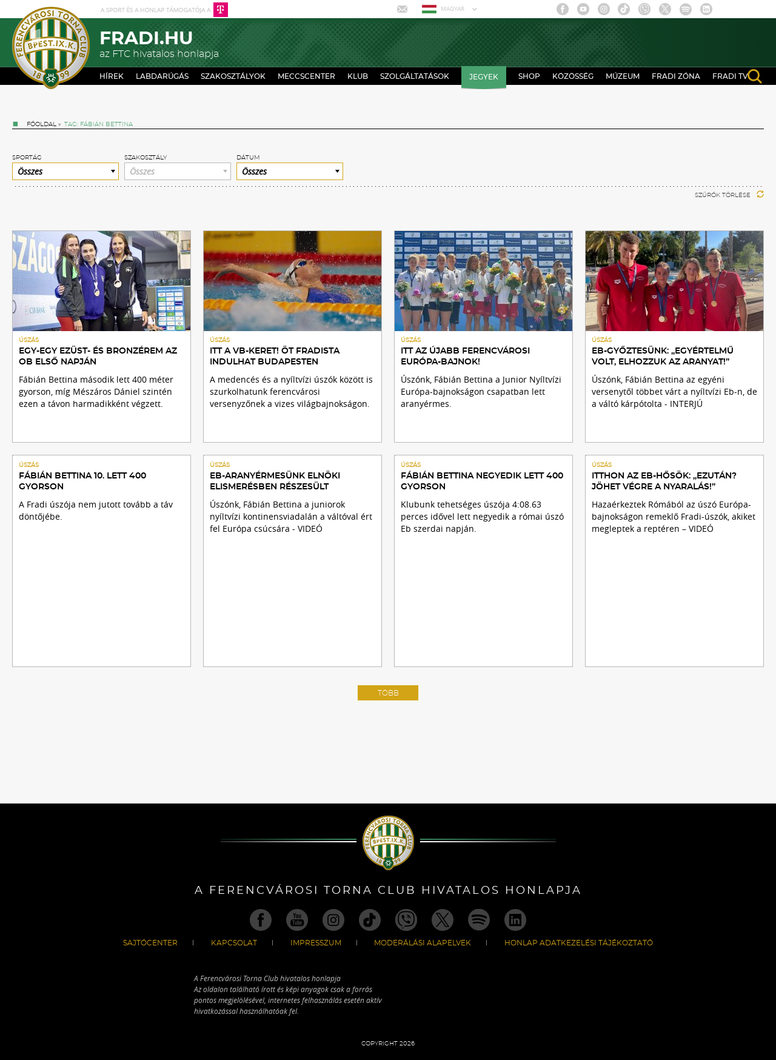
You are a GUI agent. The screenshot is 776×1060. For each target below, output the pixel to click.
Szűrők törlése (729, 195)
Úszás (29, 340)
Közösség (573, 76)
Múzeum (623, 76)
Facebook (563, 9)
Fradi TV (730, 76)
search (755, 76)
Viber (644, 9)
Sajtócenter (150, 943)
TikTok (624, 9)
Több (388, 693)
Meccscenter (306, 76)
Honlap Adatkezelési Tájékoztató (578, 943)
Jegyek (483, 77)
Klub (357, 76)
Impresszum (315, 943)
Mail (403, 9)
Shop (529, 76)
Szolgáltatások (414, 76)
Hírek (111, 76)
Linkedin (706, 9)
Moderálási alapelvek (422, 943)
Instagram (604, 9)
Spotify (686, 9)
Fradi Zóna (676, 76)
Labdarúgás (162, 76)
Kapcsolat (234, 943)
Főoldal (41, 124)
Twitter (665, 9)
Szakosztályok (233, 76)
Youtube (583, 9)
